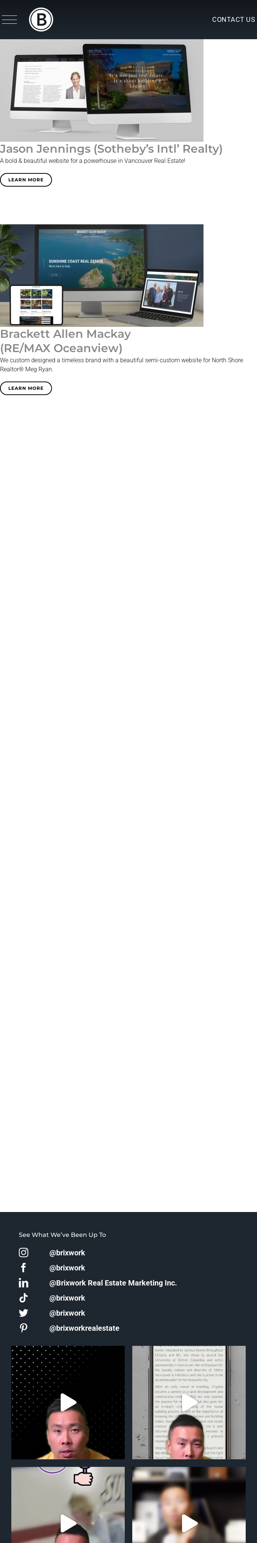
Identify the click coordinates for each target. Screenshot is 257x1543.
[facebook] (23, 1267)
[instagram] (23, 1252)
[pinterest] (23, 1328)
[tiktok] (23, 1297)
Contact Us (233, 19)
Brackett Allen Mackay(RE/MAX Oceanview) (65, 341)
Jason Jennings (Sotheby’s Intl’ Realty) (111, 149)
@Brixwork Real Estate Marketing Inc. (113, 1282)
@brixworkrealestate (84, 1328)
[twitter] (23, 1313)
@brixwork (67, 1252)
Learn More (26, 179)
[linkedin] (23, 1282)
